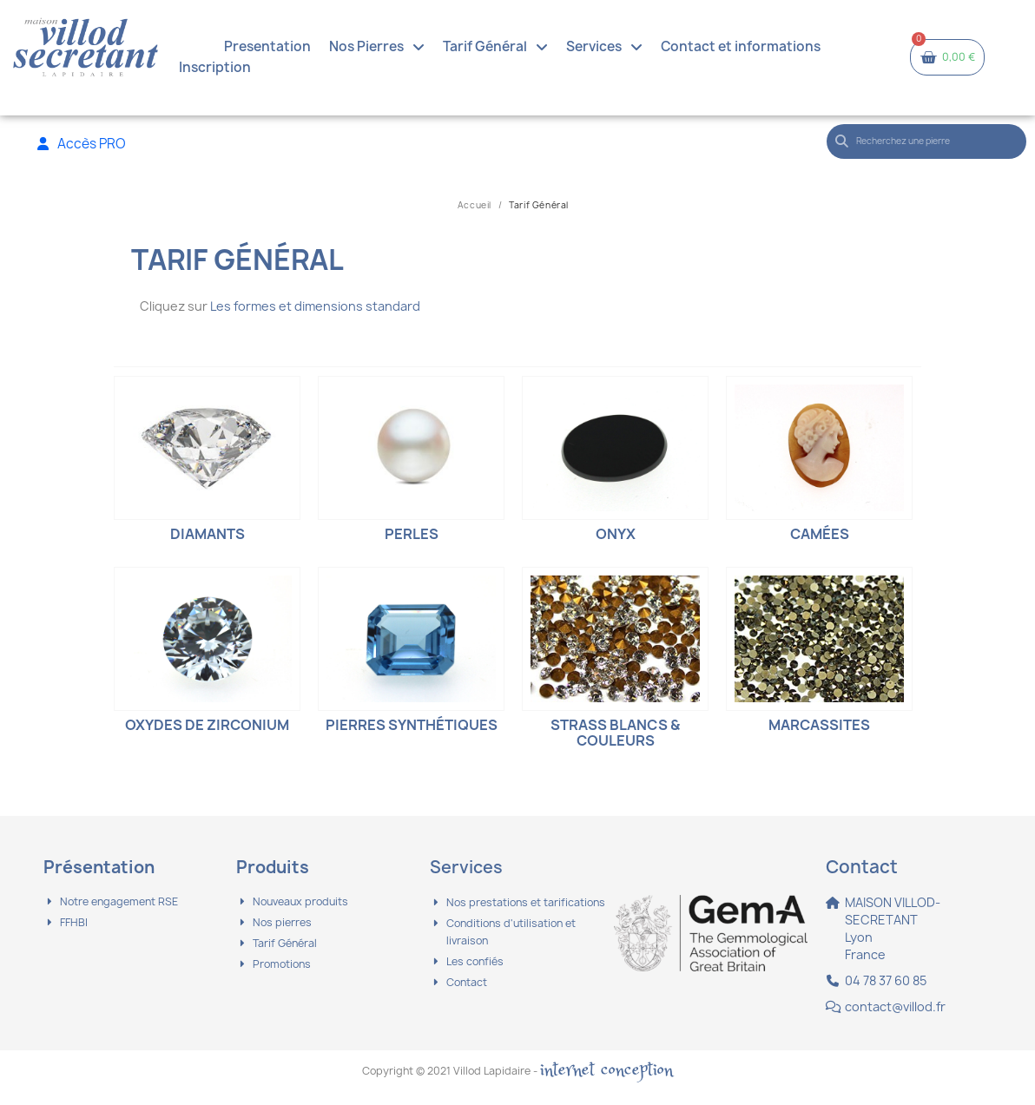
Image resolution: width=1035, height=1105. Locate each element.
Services (604, 46)
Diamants (207, 533)
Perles (411, 533)
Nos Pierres (377, 46)
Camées (819, 533)
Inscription (215, 67)
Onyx (616, 533)
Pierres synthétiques (412, 724)
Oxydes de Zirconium (207, 724)
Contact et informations (741, 46)
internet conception (606, 1070)
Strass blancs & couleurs (615, 732)
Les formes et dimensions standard (315, 306)
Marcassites (819, 724)
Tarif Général (495, 46)
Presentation (267, 46)
